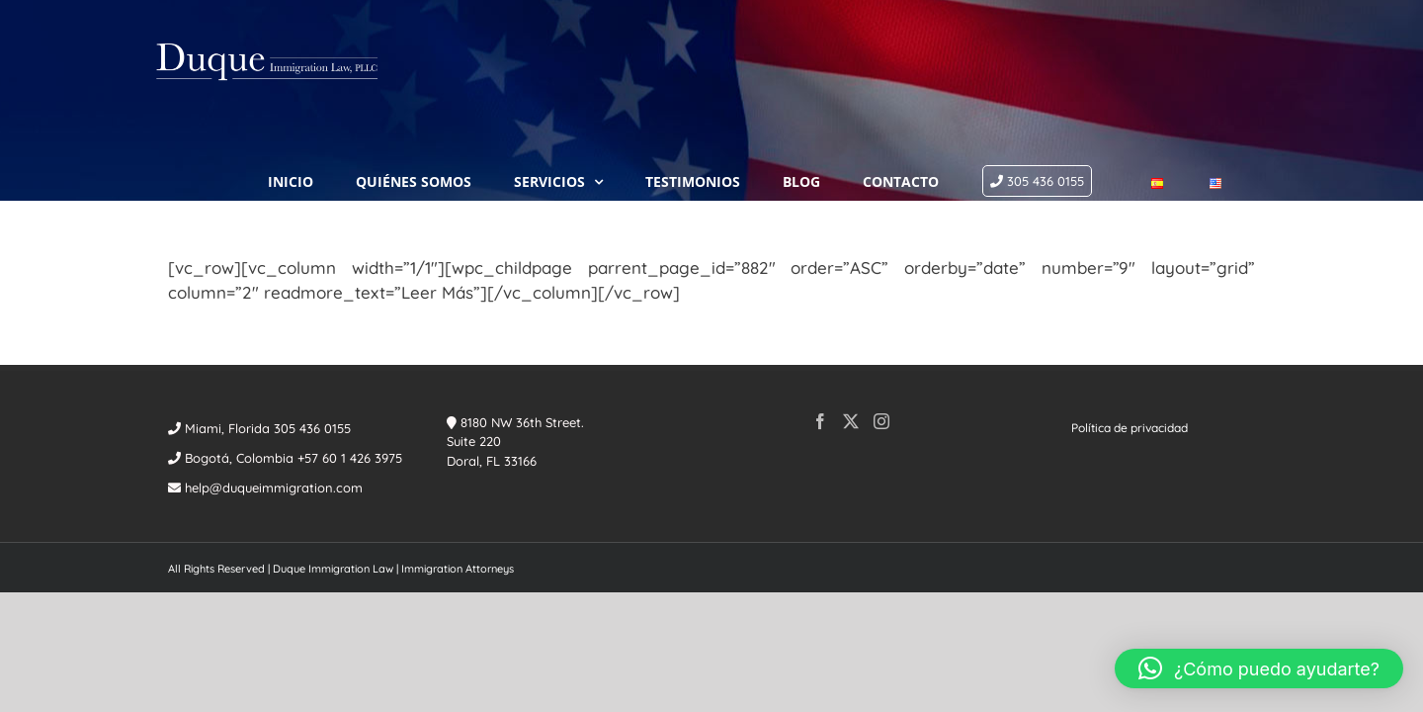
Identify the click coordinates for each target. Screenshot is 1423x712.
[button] (1259, 668)
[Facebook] (820, 344)
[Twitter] (851, 344)
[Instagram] (881, 344)
